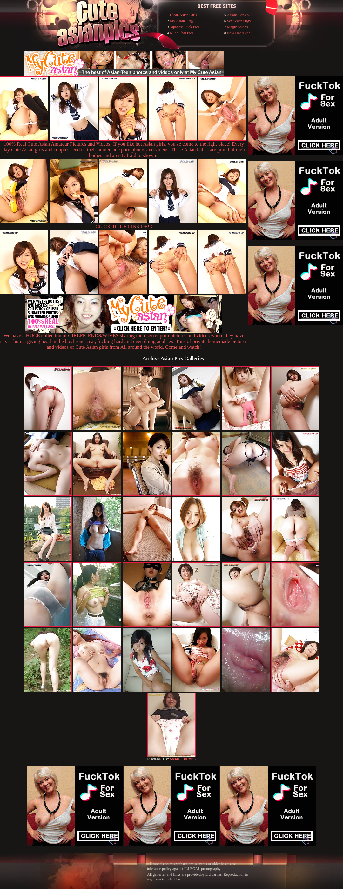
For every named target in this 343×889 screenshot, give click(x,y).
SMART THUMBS (183, 759)
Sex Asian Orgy (239, 21)
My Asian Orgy (181, 21)
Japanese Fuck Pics (184, 27)
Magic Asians (237, 27)
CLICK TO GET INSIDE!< (124, 226)
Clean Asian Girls (183, 15)
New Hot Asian (239, 33)
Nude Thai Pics (181, 33)
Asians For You (239, 15)
